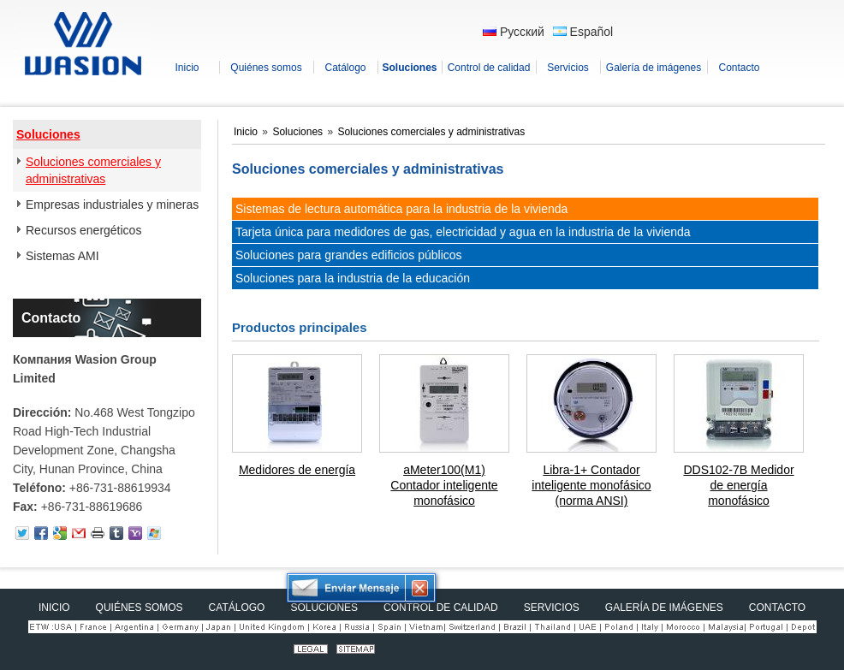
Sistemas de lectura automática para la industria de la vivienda (401, 209)
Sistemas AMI (62, 256)
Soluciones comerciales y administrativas (93, 170)
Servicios (552, 608)
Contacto (50, 318)
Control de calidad (440, 608)
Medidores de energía (297, 470)
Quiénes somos (139, 608)
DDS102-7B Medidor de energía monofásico (738, 485)
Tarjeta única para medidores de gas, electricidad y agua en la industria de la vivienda (463, 232)
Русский (513, 32)
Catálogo (237, 608)
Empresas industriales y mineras (112, 204)
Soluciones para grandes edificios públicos (348, 255)
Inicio (247, 132)
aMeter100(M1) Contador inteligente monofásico (443, 485)
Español (583, 32)
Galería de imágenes (664, 608)
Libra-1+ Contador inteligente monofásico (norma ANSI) (591, 485)
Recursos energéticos (83, 230)
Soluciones (48, 134)
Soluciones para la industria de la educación (352, 278)
